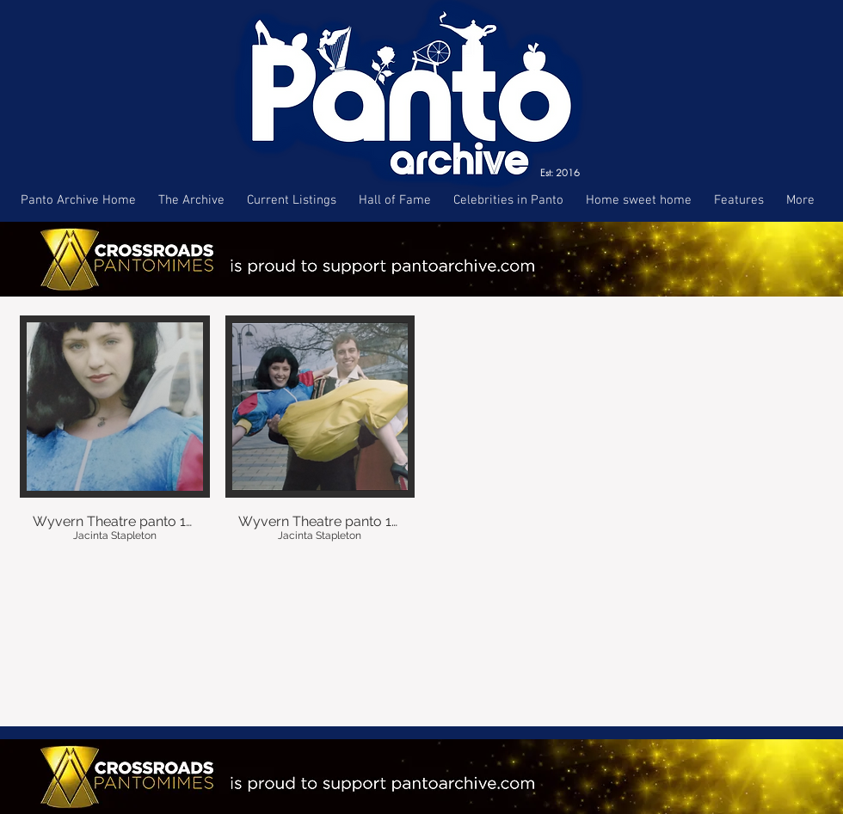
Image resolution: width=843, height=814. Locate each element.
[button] (115, 442)
